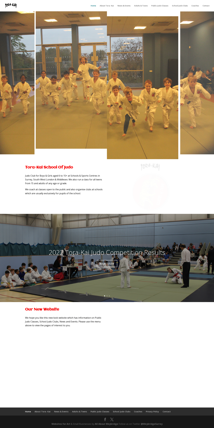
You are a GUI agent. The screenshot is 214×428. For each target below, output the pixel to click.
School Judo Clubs (180, 6)
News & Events (124, 6)
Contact (206, 6)
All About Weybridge (106, 423)
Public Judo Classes (159, 6)
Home (93, 6)
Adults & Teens (141, 6)
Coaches (195, 6)
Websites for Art (60, 423)
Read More (107, 263)
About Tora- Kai (107, 6)
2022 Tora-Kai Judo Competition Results (107, 252)
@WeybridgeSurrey (152, 423)
